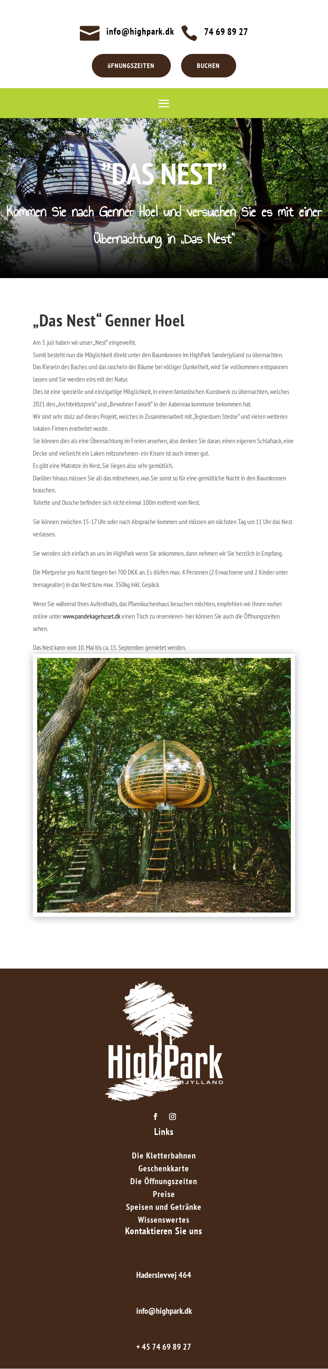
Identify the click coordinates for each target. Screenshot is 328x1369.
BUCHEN (208, 65)
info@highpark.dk (140, 31)
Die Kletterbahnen (164, 1157)
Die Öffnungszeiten (163, 1182)
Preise (164, 1195)
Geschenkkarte (163, 1169)
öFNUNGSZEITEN (131, 65)
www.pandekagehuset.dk (91, 616)
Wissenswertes (164, 1221)
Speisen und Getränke (164, 1208)
